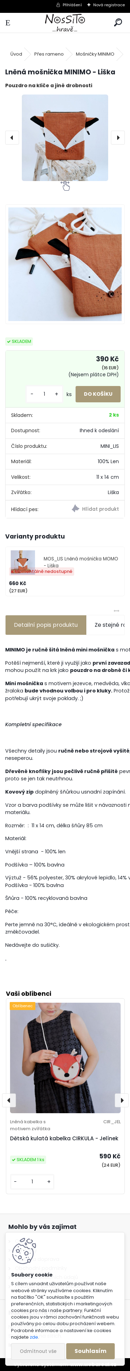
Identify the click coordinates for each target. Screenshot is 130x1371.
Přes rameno (49, 54)
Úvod (16, 54)
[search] (118, 23)
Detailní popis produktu (46, 625)
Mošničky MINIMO (95, 54)
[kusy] (44, 394)
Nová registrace (109, 5)
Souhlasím (90, 1351)
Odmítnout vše (38, 1351)
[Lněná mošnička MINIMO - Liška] (65, 138)
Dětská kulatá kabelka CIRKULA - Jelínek (64, 1138)
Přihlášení (72, 5)
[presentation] (12, 138)
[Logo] (65, 23)
